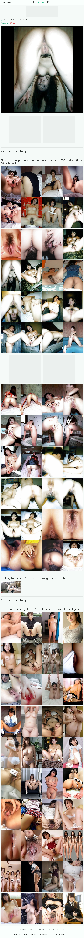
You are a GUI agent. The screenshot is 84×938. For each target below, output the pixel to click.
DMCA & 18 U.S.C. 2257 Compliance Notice (55, 934)
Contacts (17, 934)
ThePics (42, 2)
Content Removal (30, 934)
